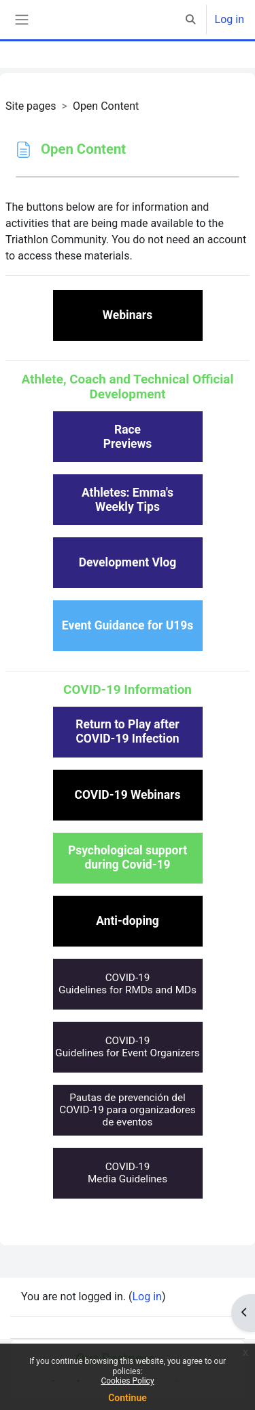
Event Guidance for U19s (127, 625)
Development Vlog (128, 562)
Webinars (127, 315)
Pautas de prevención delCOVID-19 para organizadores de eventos (127, 1110)
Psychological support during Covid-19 (127, 857)
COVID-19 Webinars (128, 795)
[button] (190, 19)
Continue (127, 1397)
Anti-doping (127, 921)
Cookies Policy (127, 1381)
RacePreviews (127, 437)
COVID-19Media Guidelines (127, 1173)
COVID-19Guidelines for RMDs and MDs (127, 984)
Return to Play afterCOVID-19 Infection (127, 731)
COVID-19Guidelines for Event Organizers (127, 1047)
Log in (229, 19)
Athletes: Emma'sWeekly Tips (127, 500)
